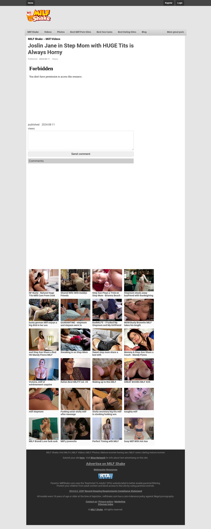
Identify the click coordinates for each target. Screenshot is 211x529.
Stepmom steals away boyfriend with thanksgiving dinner (138, 299)
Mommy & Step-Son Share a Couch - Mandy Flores (138, 357)
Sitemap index (105, 508)
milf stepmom (36, 415)
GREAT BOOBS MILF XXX (137, 386)
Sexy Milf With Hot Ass (136, 445)
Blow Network (98, 461)
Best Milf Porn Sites (80, 32)
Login (179, 3)
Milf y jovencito (69, 445)
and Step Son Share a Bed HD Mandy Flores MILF (42, 357)
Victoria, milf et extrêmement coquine (40, 387)
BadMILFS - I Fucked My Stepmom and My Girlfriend (106, 327)
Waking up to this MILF (104, 386)
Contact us (91, 505)
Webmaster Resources (105, 473)
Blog (144, 32)
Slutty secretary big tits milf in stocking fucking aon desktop (106, 418)
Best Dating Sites (127, 32)
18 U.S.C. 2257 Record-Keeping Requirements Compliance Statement (105, 495)
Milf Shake (33, 32)
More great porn (175, 32)
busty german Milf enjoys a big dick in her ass (43, 327)
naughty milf (130, 415)
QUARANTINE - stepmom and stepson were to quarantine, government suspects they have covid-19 (75, 330)
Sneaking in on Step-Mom (74, 356)
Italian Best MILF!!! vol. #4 (74, 386)
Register (168, 3)
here (82, 461)
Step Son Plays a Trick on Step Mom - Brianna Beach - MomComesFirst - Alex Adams (107, 301)
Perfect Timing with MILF (105, 445)
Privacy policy (105, 505)
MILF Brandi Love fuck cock (43, 445)
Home (30, 3)
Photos (61, 32)
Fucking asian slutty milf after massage (73, 417)
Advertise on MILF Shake (105, 468)
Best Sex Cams (104, 32)
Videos (48, 32)
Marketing (120, 505)
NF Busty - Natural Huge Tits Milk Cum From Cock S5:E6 (42, 299)
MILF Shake (35, 39)
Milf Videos (53, 39)
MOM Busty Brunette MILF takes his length (138, 327)
